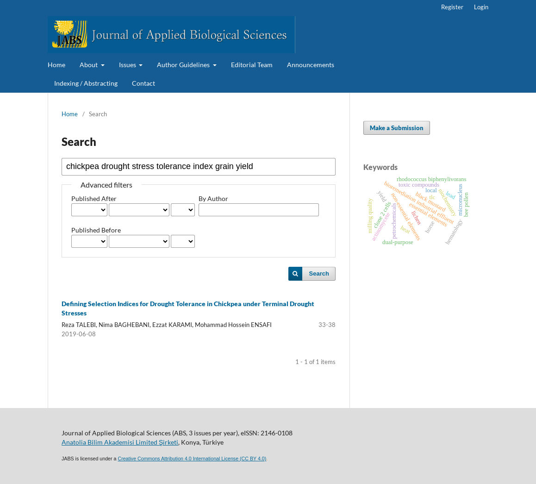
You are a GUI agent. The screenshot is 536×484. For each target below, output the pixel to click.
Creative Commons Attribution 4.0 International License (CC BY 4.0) (192, 458)
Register (452, 7)
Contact (143, 83)
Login (481, 7)
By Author (213, 198)
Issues (128, 65)
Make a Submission (397, 128)
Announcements (310, 65)
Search (319, 273)
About (89, 65)
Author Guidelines (184, 65)
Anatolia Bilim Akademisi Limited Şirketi (120, 442)
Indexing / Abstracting (86, 83)
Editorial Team (252, 65)
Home (56, 65)
